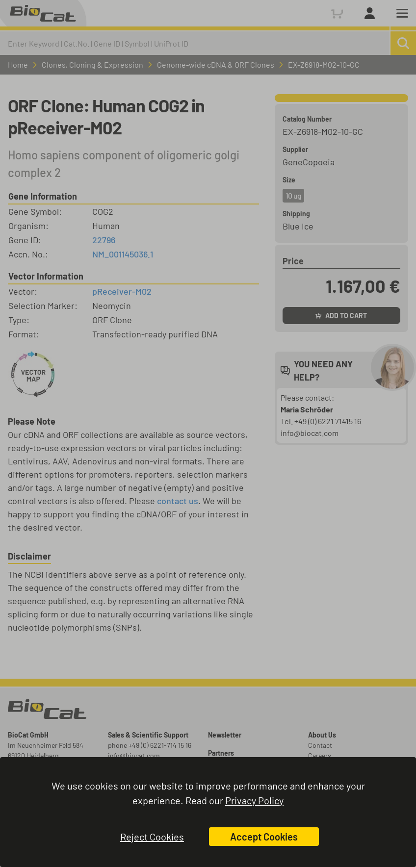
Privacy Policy (254, 800)
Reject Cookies (152, 836)
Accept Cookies (264, 836)
